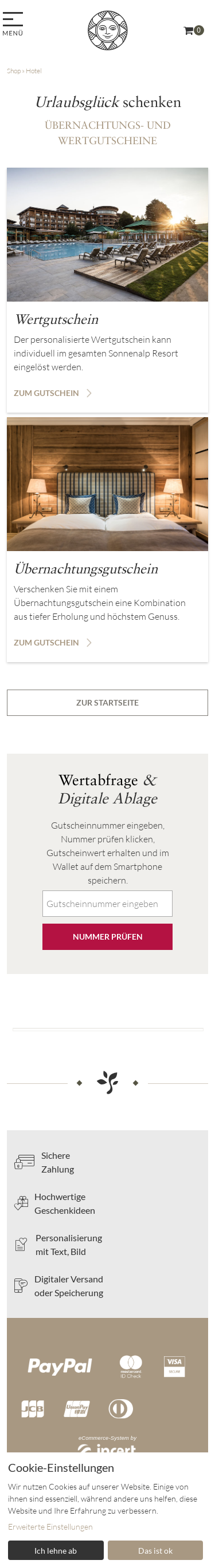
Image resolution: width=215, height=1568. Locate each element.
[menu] (14, 24)
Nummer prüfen (108, 936)
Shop (14, 70)
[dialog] (107, 1510)
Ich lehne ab (55, 1550)
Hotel (34, 70)
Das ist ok (155, 1550)
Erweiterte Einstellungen (50, 1526)
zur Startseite (107, 702)
